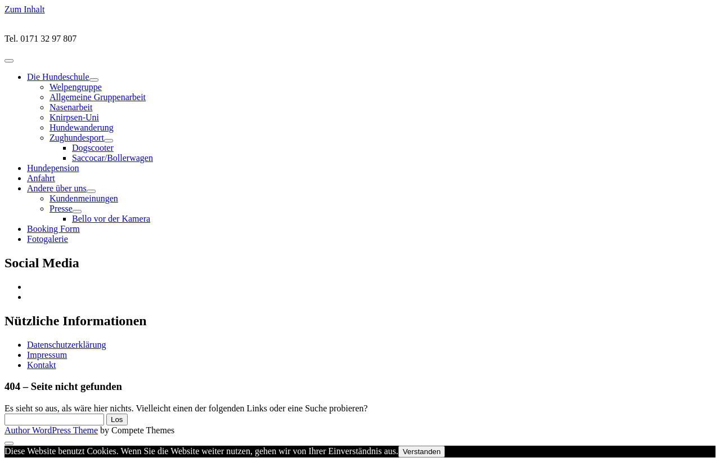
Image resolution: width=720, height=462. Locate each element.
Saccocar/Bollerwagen (112, 158)
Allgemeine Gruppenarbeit (98, 97)
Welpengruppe (76, 87)
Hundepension (53, 168)
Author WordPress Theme (51, 430)
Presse (61, 208)
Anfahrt (41, 178)
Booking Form (53, 229)
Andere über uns (57, 188)
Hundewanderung (82, 127)
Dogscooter (93, 147)
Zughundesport (77, 137)
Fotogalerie (47, 239)
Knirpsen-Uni (74, 117)
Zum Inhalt (24, 9)
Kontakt (41, 365)
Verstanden (421, 451)
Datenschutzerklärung (66, 344)
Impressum (47, 355)
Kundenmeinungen (84, 198)
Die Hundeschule (58, 77)
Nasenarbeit (71, 107)
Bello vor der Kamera (111, 218)
